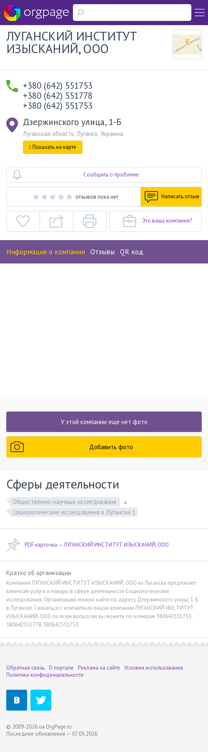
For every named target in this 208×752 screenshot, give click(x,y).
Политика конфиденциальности (44, 674)
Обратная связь (25, 667)
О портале (61, 667)
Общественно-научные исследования (65, 502)
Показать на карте (52, 147)
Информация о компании (45, 251)
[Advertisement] (104, 329)
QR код (131, 251)
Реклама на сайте (99, 667)
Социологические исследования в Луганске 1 (74, 512)
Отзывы (102, 251)
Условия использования (153, 667)
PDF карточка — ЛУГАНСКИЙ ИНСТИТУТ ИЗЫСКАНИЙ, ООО (87, 545)
